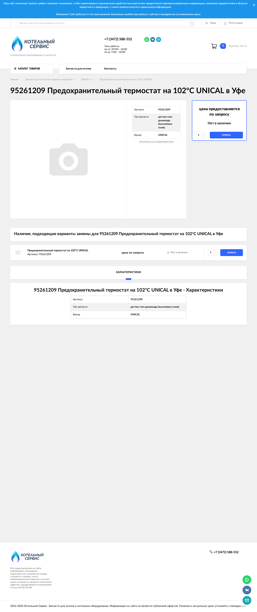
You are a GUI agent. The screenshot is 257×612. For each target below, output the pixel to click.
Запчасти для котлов (78, 68)
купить (226, 135)
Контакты (110, 68)
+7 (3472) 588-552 (118, 39)
